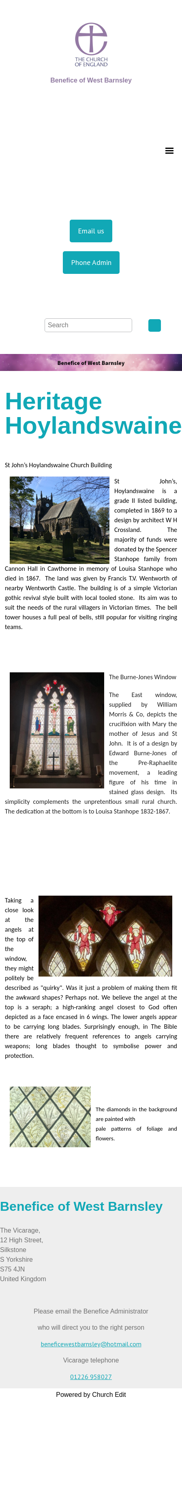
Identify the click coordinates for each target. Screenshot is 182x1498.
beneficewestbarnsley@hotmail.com (91, 1344)
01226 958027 (91, 1377)
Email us (91, 230)
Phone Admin (91, 262)
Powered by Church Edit (91, 1394)
